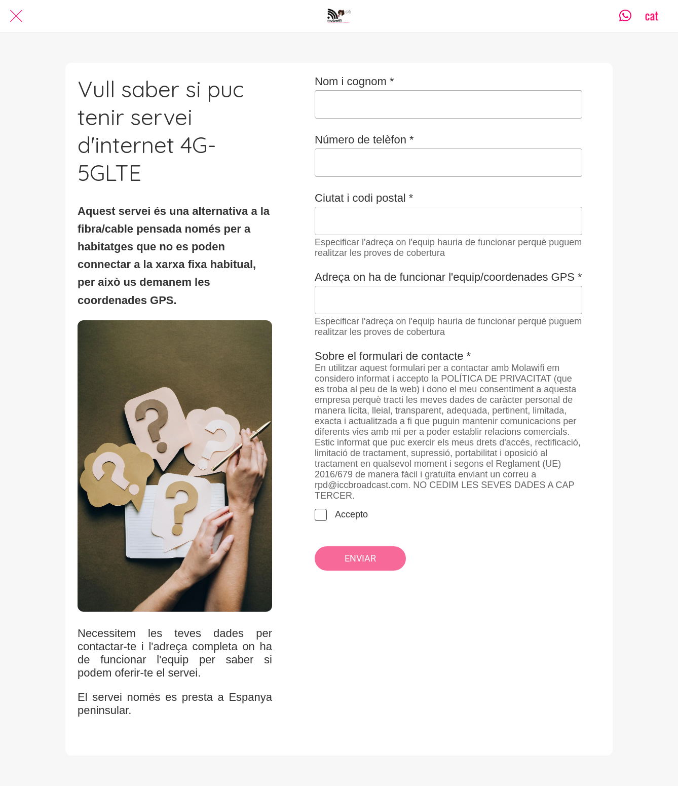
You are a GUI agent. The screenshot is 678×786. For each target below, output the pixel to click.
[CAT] (651, 16)
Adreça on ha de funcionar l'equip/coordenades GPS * (448, 277)
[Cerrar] (16, 16)
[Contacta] (625, 16)
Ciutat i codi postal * (364, 198)
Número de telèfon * (364, 139)
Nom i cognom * (354, 81)
